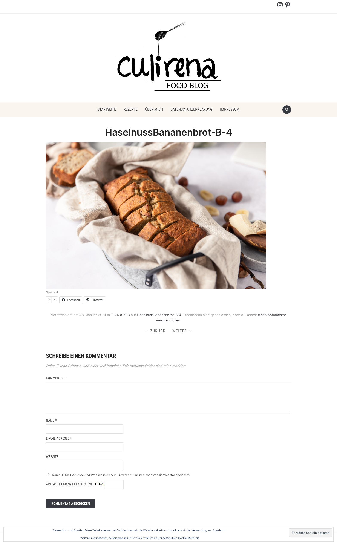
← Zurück (155, 331)
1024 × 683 (120, 315)
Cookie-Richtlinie (188, 538)
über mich (154, 109)
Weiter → (182, 331)
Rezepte (131, 109)
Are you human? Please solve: (85, 484)
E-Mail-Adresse (59, 438)
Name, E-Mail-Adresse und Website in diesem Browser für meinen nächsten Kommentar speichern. (121, 475)
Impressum (229, 109)
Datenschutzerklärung (191, 109)
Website (52, 457)
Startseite (107, 109)
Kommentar (56, 378)
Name (51, 420)
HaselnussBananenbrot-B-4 (159, 315)
